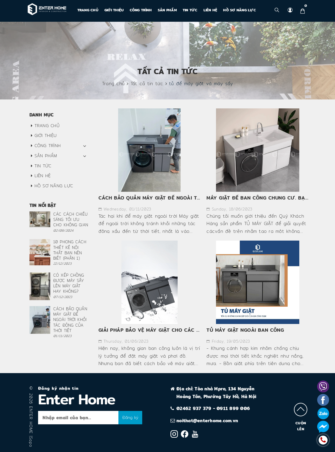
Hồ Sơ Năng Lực (239, 10)
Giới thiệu (114, 10)
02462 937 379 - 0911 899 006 (213, 408)
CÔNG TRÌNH (141, 10)
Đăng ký (130, 417)
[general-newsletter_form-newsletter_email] (78, 417)
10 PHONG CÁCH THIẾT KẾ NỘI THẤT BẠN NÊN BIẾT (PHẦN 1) (69, 250)
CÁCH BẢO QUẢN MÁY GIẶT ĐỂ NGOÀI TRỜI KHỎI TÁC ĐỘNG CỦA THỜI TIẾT (192, 198)
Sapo (31, 442)
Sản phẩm (167, 10)
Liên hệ (210, 10)
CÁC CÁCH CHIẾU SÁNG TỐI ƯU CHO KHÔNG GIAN (70, 219)
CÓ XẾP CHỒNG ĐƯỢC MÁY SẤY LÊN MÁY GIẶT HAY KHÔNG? (68, 283)
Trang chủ (87, 10)
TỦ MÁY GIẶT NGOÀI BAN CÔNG (245, 330)
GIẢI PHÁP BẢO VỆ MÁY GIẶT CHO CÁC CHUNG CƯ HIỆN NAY (173, 330)
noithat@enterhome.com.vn (207, 420)
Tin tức (190, 10)
